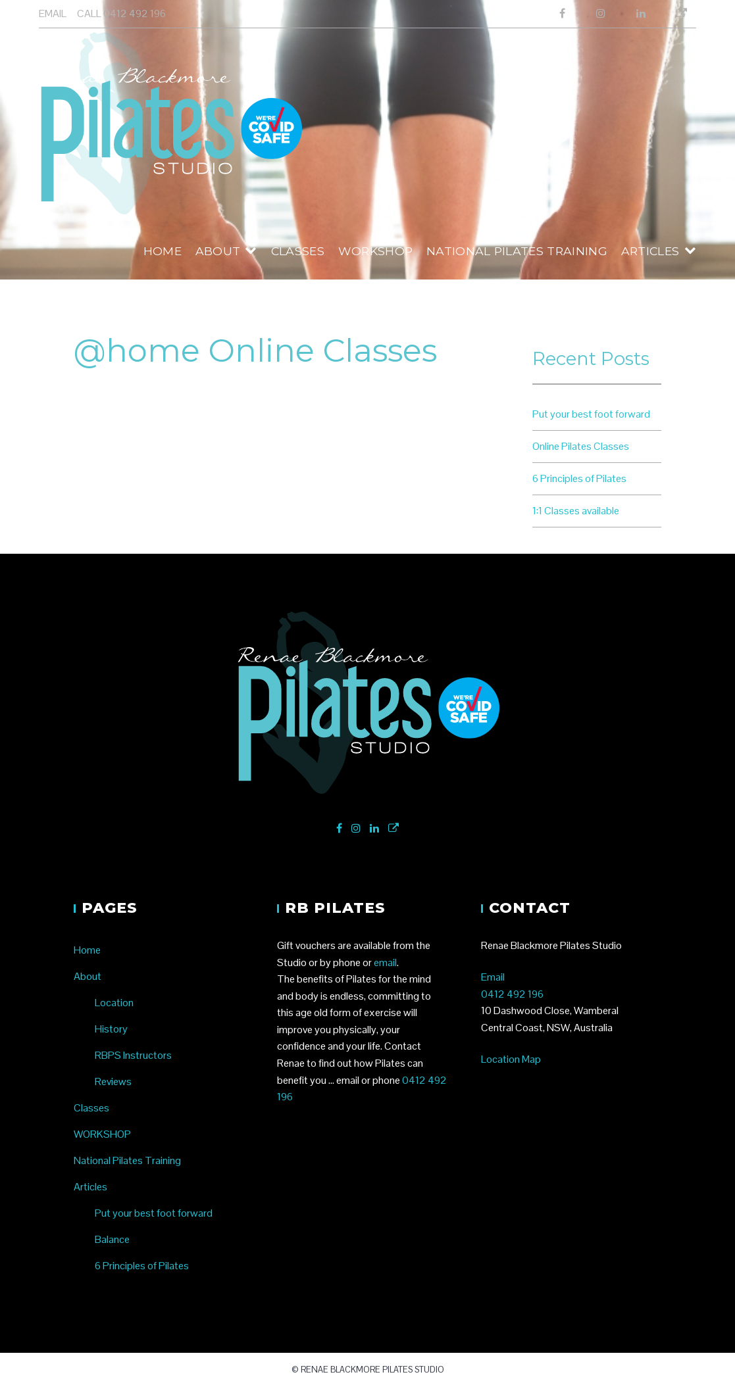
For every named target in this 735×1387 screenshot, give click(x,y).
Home (162, 251)
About (218, 251)
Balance (112, 1239)
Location (114, 1003)
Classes (297, 251)
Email (493, 977)
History (111, 1029)
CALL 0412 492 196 (121, 13)
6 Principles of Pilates (579, 478)
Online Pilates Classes (580, 446)
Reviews (113, 1081)
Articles (650, 251)
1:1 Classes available (575, 511)
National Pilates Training (516, 251)
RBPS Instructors (133, 1055)
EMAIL (52, 13)
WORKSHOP (375, 251)
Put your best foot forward (591, 414)
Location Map (511, 1059)
